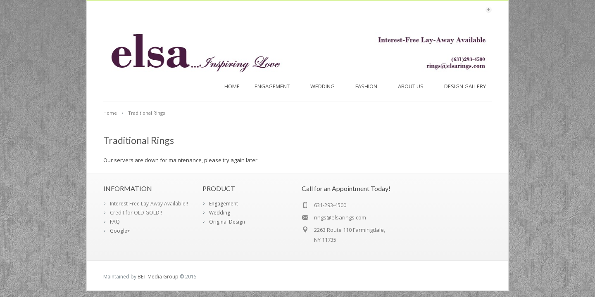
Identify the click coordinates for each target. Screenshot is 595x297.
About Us (413, 86)
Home (232, 86)
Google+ (120, 230)
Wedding (325, 86)
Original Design (227, 221)
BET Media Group (158, 276)
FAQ (115, 221)
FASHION (369, 86)
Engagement (275, 86)
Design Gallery (468, 86)
